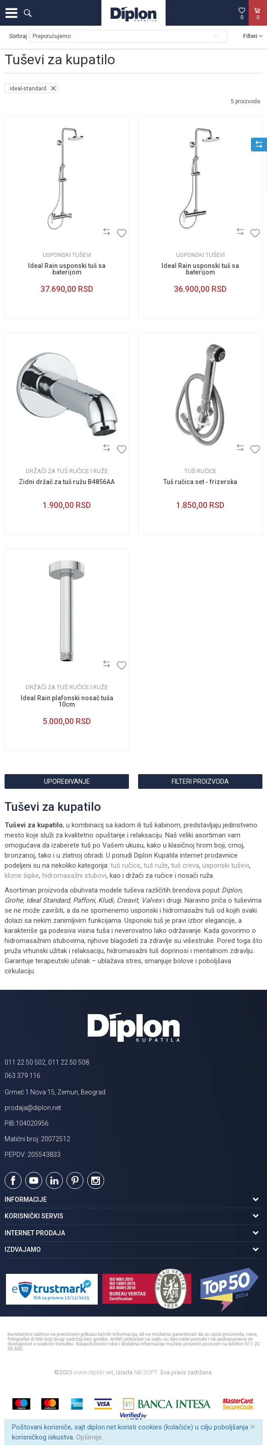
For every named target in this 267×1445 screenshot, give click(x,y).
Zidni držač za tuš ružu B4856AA (67, 482)
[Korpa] (258, 22)
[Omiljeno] (241, 13)
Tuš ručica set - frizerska (200, 482)
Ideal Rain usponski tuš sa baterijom (67, 268)
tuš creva (185, 865)
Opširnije (89, 1437)
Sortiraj (18, 36)
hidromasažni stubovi (74, 875)
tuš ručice (125, 865)
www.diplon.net (93, 1372)
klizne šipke (22, 875)
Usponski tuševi (67, 254)
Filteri (252, 36)
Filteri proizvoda (200, 781)
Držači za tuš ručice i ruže (67, 471)
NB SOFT (145, 1372)
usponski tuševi (225, 865)
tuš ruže (156, 865)
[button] (27, 13)
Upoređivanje (67, 781)
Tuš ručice (200, 471)
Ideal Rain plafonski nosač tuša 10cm (67, 701)
